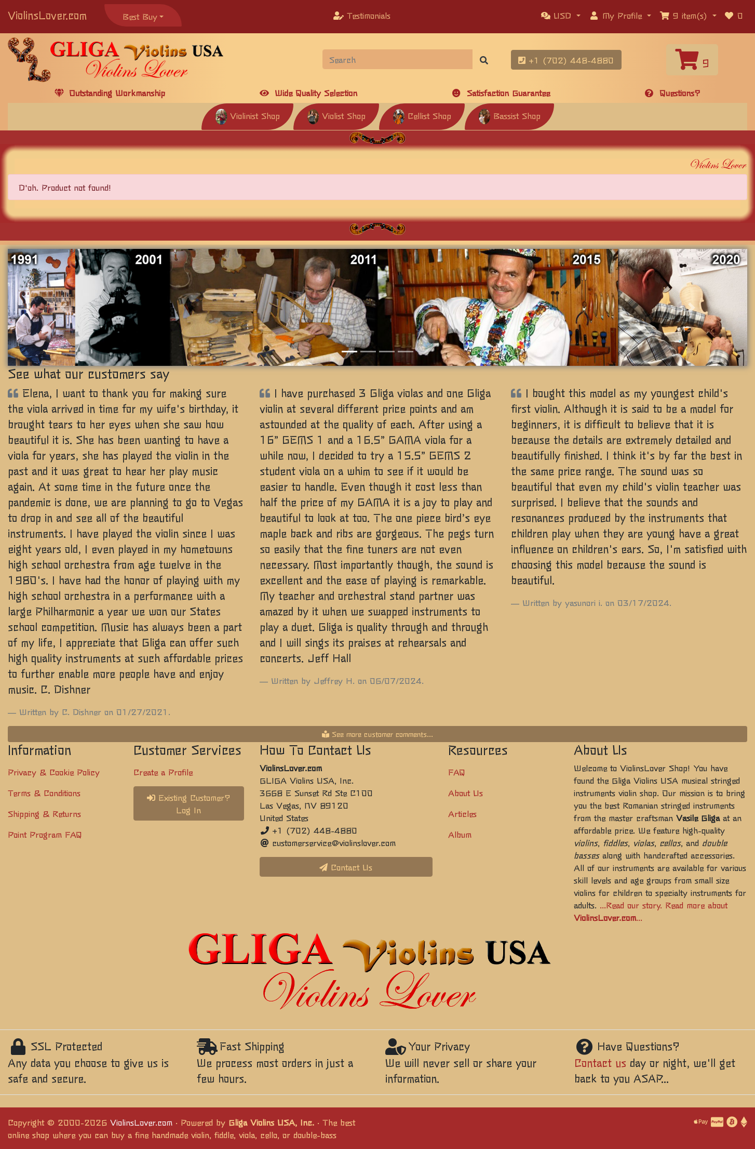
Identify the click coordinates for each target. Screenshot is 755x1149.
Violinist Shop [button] (247, 115)
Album (459, 834)
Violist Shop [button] (336, 115)
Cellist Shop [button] (422, 115)
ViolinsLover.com (47, 14)
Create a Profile (163, 771)
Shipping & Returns (44, 813)
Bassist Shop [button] (509, 115)
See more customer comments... (377, 734)
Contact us (600, 1062)
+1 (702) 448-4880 (566, 60)
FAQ (456, 771)
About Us (465, 792)
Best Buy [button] (140, 16)
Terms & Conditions (44, 792)
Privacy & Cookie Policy (54, 771)
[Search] (398, 59)
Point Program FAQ (45, 834)
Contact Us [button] (345, 867)
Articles (462, 813)
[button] (561, 15)
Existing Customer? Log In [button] (189, 803)
